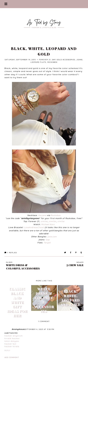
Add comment (11, 357)
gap (54, 60)
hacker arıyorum (13, 335)
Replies (10, 253)
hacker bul (10, 344)
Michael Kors (48, 224)
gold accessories (66, 60)
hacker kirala (11, 346)
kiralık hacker (12, 338)
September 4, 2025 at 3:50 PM (39, 329)
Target (47, 242)
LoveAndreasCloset (34, 227)
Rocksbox (56, 215)
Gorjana (42, 215)
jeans (79, 60)
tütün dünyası (11, 341)
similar (44, 221)
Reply (7, 350)
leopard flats (38, 62)
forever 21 (45, 60)
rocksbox (52, 62)
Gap (48, 239)
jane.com (52, 236)
